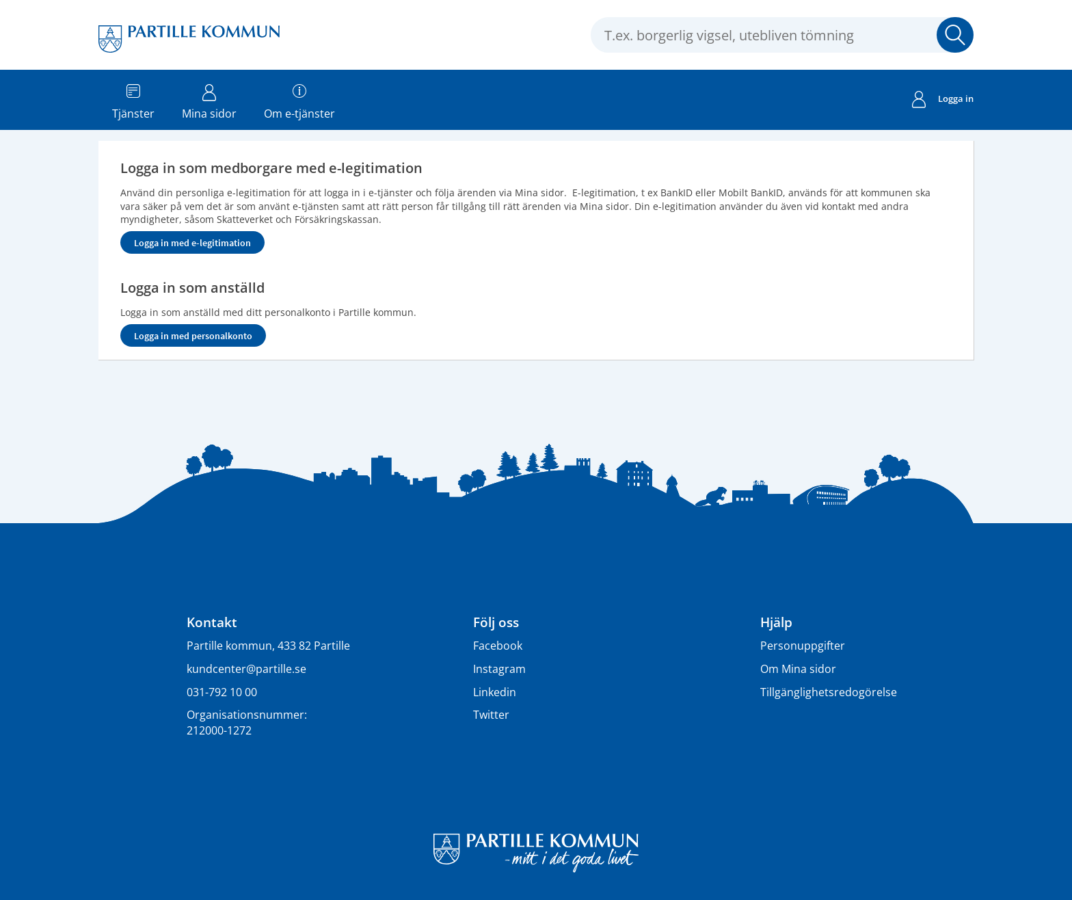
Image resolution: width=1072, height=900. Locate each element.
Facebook (497, 645)
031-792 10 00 (222, 692)
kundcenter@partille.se (246, 668)
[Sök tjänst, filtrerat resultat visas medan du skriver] (782, 35)
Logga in (943, 100)
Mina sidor (209, 99)
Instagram (499, 668)
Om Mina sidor (798, 668)
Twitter (491, 714)
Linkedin (494, 692)
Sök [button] (955, 35)
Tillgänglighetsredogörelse (828, 692)
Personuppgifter (802, 645)
